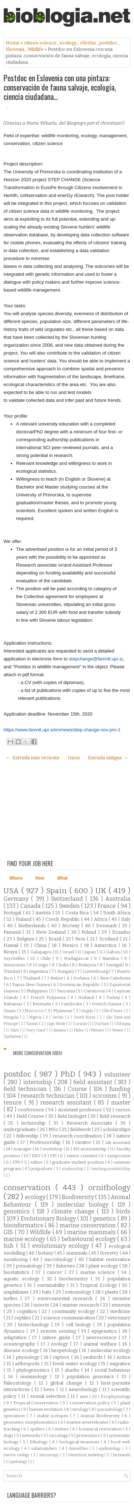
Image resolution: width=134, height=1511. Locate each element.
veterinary (119, 1317)
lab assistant (118, 1142)
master (120, 1102)
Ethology (39, 1441)
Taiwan (32, 1023)
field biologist (73, 1116)
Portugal (13, 912)
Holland (87, 997)
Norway (72, 925)
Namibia (111, 958)
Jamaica (60, 1030)
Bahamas (14, 1003)
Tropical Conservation (36, 1402)
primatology (30, 1266)
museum (120, 1305)
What (62, 878)
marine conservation (89, 1225)
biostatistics (18, 1272)
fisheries (66, 1266)
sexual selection (48, 1396)
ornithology (109, 1187)
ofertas (88, 42)
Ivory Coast (36, 1030)
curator (84, 1142)
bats (47, 1292)
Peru (81, 939)
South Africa (116, 912)
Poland (89, 932)
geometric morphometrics (31, 1422)
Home (13, 42)
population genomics (92, 1376)
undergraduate (20, 1129)
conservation (29, 1187)
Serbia (58, 1017)
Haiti (15, 1030)
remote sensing (59, 1331)
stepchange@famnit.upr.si (96, 658)
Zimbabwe (13, 1036)
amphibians (17, 1292)
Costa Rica (77, 912)
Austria (44, 912)
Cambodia (72, 1003)
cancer (56, 1272)
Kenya (11, 951)
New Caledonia (115, 978)
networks (31, 1435)
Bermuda (42, 1003)
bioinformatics (24, 1225)
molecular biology (84, 1204)
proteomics (88, 1435)
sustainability (52, 1285)
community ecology (74, 1311)
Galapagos (41, 951)
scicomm (105, 1095)
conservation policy (90, 1402)
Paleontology (19, 1383)
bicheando (121, 1455)
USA (12, 890)
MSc (54, 1129)
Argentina (39, 971)
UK (102, 890)
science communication (69, 1317)
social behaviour (112, 1370)
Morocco (35, 1010)
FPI (54, 1155)
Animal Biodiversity (100, 1415)
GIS (9, 1232)
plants (112, 1292)
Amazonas (15, 964)
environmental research (66, 1298)
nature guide (57, 1337)
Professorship (46, 1142)
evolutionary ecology (61, 1245)
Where (16, 878)
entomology (79, 1292)
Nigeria (36, 1017)
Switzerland (68, 898)
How (39, 878)
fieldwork (81, 1129)
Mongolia (12, 1017)
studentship (73, 1168)
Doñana (81, 978)
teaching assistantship (111, 1168)
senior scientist (82, 1155)
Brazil (56, 939)
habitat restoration (109, 1259)
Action (123, 1357)
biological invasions (80, 1441)
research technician (48, 1095)
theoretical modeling (86, 1455)
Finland (24, 919)
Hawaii (12, 945)
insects (42, 1305)
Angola (87, 1011)
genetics (105, 1218)
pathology (19, 1461)
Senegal (114, 964)
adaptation (16, 1337)
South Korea (85, 1017)
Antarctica (106, 945)
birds (123, 1211)
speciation (15, 1415)
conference (31, 1109)
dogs (9, 1435)
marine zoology (17, 1455)
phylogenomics (33, 1370)
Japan (91, 951)
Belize (57, 978)
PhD (69, 1074)
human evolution (46, 1409)
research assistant (67, 1102)
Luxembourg (96, 971)
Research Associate (91, 1123)
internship (38, 1082)
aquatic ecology (23, 1278)
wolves (62, 1428)
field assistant (93, 1082)
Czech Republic (63, 919)
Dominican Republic (80, 984)
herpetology (65, 1350)
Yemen (118, 1030)
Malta (79, 1030)
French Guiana (107, 1003)
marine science (99, 1272)
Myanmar (63, 1010)
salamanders (45, 1448)
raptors (62, 1357)
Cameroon (95, 990)
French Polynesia (49, 997)
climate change (74, 1211)
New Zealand (52, 932)
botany (46, 1253)
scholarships (116, 1129)
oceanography (20, 1344)
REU (36, 1155)
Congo (42, 964)
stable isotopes (53, 1415)
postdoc (108, 42)
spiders (38, 1428)
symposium (118, 1155)
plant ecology (104, 1266)
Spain (57, 890)
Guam (10, 1010)
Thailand (32, 978)
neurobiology (84, 1389)
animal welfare (101, 1344)
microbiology (59, 1259)
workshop (53, 1148)
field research (115, 1116)
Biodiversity (78, 1197)
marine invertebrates (87, 1422)
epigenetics (105, 1331)
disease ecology (22, 1350)
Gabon (113, 951)
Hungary (66, 971)
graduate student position (78, 1162)
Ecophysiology (115, 1396)
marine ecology (25, 1239)
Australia (117, 898)
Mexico (71, 945)
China (41, 945)
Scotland (109, 939)
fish (10, 1245)
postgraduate (42, 1168)
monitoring (17, 1259)
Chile (46, 958)
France (107, 906)
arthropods (28, 1363)
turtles (12, 1298)
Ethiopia (123, 1023)
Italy (125, 919)
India (64, 964)
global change (67, 1383)
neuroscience (102, 1337)
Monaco (98, 1030)
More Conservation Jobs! (37, 1053)
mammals (77, 1253)
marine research (81, 1305)
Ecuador (121, 932)
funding (119, 1089)
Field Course (31, 1116)
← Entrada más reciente (33, 757)
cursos (122, 1109)
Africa (101, 919)
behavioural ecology (89, 1239)
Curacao (80, 1023)
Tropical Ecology (99, 1285)
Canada (31, 906)
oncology (59, 1435)
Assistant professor (80, 1109)
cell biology (79, 1324)
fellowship (28, 1136)
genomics (18, 1211)
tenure (14, 1102)
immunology (35, 1376)
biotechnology (34, 1324)
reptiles (23, 1317)
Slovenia (15, 49)
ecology (69, 42)
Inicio (74, 757)
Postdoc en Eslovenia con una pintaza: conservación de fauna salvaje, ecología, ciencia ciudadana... (60, 87)
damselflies (79, 1448)
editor (37, 1162)
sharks (73, 1370)
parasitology (110, 1409)
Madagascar (77, 958)
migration (120, 1363)
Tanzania (66, 990)
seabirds (93, 1357)
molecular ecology (110, 1350)
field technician (26, 1089)
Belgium (26, 939)
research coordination (78, 1136)
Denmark (107, 925)
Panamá (13, 932)
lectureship (35, 1123)
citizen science (41, 42)
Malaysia (87, 964)
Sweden (70, 906)
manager (23, 1148)
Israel (68, 951)
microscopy (49, 1455)
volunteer (117, 1074)
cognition (28, 1311)
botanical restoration (101, 1428)
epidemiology (110, 1448)
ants (85, 1396)
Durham (102, 1023)
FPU (17, 1162)
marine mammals (92, 1232)
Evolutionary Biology (49, 1218)
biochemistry (75, 1278)
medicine (120, 1311)
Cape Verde (56, 1023)
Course (78, 1089)
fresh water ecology (75, 1363)
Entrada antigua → (108, 757)
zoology (60, 1344)
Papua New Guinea (31, 984)
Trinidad (12, 971)
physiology (28, 1357)
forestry (109, 1253)
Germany (17, 898)
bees (50, 1389)
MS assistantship (90, 1148)
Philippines (37, 990)
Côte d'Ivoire (113, 1011)
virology (80, 1409)
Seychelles (15, 958)
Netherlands (33, 925)
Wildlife (36, 49)
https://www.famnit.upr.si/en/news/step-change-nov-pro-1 (62, 729)
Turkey (114, 997)
